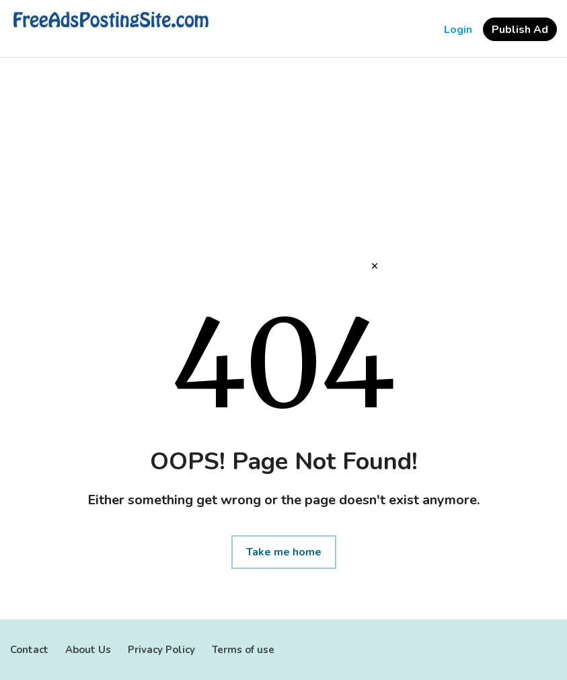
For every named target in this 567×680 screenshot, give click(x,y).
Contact (29, 649)
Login (458, 29)
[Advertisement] (283, 165)
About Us (88, 649)
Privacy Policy (161, 649)
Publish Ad (520, 29)
